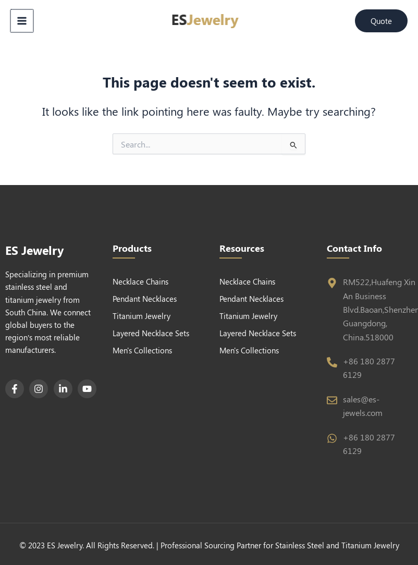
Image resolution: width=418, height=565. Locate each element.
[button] (381, 21)
